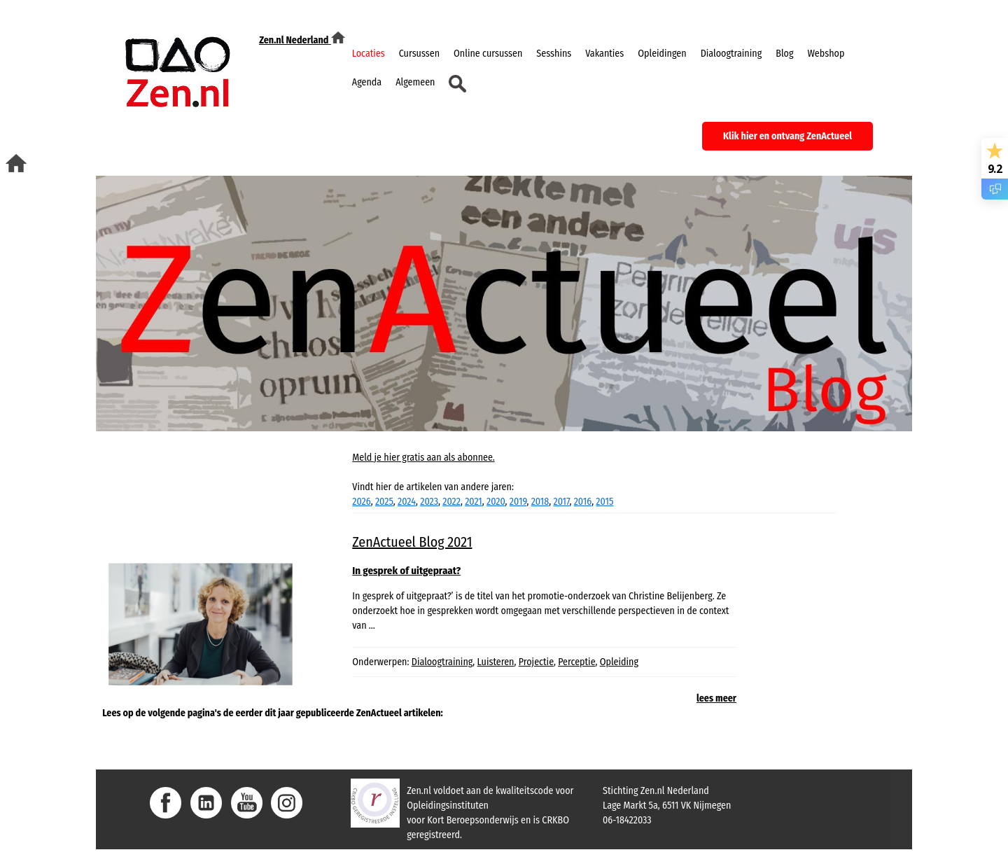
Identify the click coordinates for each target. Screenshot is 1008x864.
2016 (583, 502)
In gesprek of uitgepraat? (406, 570)
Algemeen (415, 82)
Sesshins (553, 54)
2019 (518, 502)
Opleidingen (662, 54)
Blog (784, 54)
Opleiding (619, 662)
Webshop (825, 54)
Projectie (536, 662)
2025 (384, 502)
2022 (451, 502)
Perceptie (576, 662)
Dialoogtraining (731, 54)
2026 (361, 502)
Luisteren (495, 662)
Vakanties (604, 54)
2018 (540, 502)
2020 (495, 502)
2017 (561, 502)
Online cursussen (488, 54)
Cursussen (419, 54)
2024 (407, 502)
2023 (429, 502)
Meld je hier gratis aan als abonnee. (423, 458)
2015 (604, 502)
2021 (473, 502)
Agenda (367, 82)
